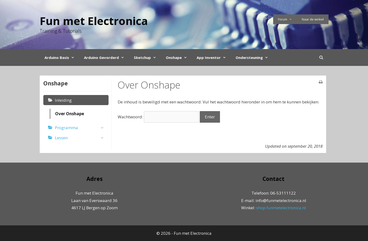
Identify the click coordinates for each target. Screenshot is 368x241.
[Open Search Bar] (321, 57)
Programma (80, 127)
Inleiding (63, 100)
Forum (287, 19)
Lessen (80, 137)
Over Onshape (69, 113)
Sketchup (147, 57)
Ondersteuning (254, 57)
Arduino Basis (62, 57)
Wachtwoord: (158, 117)
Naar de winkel (313, 19)
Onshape (179, 57)
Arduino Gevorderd (106, 57)
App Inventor (214, 57)
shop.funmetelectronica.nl (281, 207)
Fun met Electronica (94, 20)
